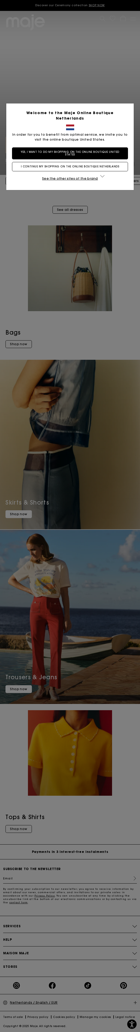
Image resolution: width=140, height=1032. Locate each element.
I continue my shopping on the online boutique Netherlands (70, 166)
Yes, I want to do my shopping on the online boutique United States (70, 153)
